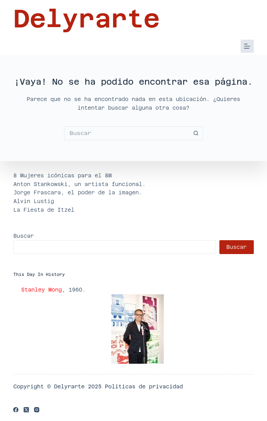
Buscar (23, 236)
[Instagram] (36, 409)
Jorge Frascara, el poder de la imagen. (77, 192)
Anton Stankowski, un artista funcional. (79, 184)
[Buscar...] (126, 133)
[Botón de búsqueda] (196, 133)
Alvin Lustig (33, 201)
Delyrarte (86, 18)
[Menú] (247, 46)
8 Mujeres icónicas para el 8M (62, 175)
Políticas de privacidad (144, 386)
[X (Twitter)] (26, 409)
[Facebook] (15, 409)
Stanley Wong (41, 290)
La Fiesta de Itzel (43, 210)
